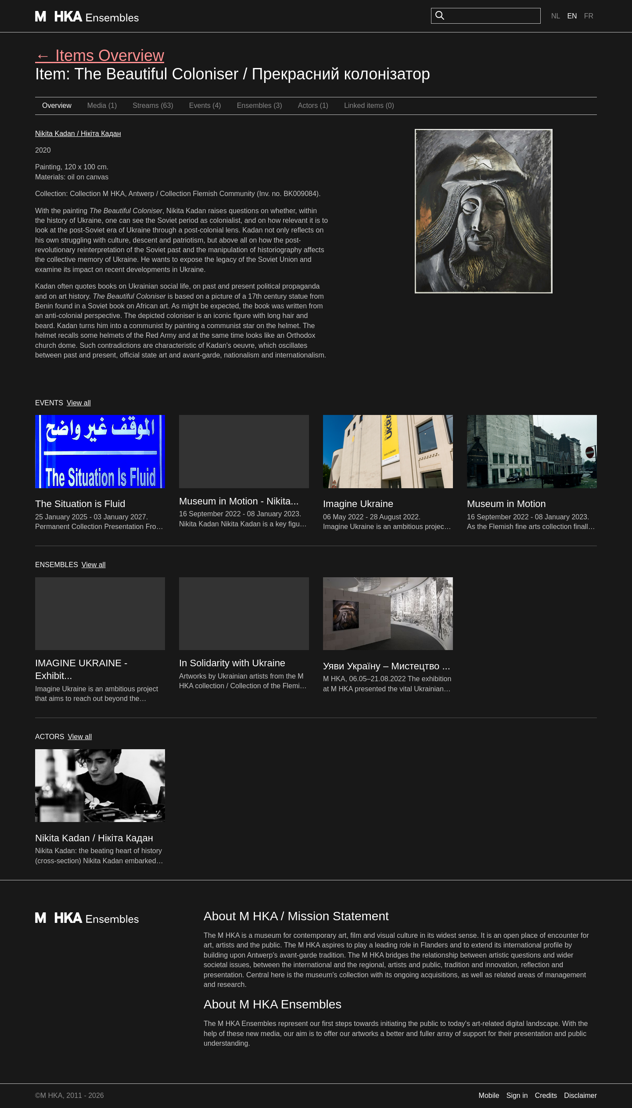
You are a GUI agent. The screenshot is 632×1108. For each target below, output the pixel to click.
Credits (546, 1095)
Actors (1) (313, 105)
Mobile (489, 1095)
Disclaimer (580, 1095)
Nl (555, 16)
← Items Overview (99, 55)
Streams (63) (153, 105)
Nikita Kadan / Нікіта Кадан (78, 133)
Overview (57, 105)
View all (79, 403)
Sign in (517, 1095)
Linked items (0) (369, 105)
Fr (588, 16)
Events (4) (205, 105)
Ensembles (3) (259, 105)
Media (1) (102, 105)
